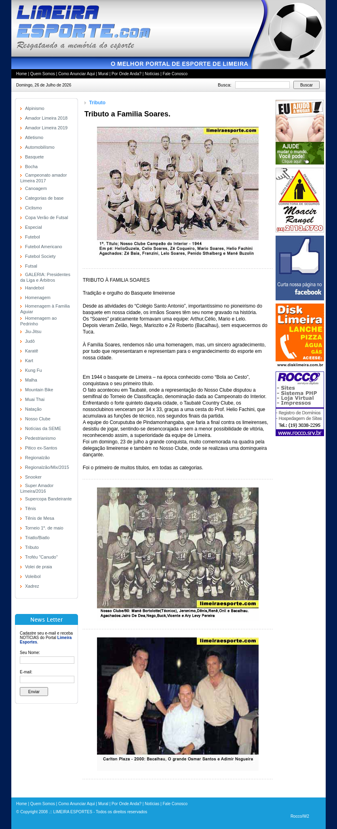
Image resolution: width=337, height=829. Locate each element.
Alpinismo (34, 108)
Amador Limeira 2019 (46, 127)
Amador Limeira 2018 (46, 118)
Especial (33, 227)
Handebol (34, 287)
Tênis (30, 508)
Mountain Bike (39, 389)
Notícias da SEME (43, 428)
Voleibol (33, 576)
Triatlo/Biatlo (37, 537)
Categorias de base (44, 198)
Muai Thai (34, 399)
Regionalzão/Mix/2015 (47, 467)
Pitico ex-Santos (41, 447)
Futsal (31, 266)
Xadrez (32, 586)
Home (21, 74)
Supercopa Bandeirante (48, 498)
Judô (30, 341)
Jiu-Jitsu (33, 331)
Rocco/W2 (300, 816)
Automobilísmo (40, 147)
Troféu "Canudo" (41, 557)
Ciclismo (33, 207)
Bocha (31, 166)
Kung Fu (33, 370)
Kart (29, 360)
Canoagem (36, 188)
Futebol (32, 236)
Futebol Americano (43, 246)
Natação (33, 409)
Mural (103, 74)
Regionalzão (37, 457)
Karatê (31, 350)
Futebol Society (40, 256)
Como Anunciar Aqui (76, 74)
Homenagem (38, 297)
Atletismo (34, 137)
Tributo (32, 547)
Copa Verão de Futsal (46, 217)
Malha (31, 380)
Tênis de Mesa (39, 518)
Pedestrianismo (40, 438)
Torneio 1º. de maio (44, 527)
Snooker (33, 477)
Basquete (34, 156)
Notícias (152, 74)
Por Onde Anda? (126, 74)
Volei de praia (38, 566)
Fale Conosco (174, 74)
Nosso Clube (38, 418)
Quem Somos (42, 74)
